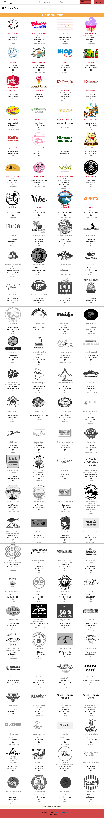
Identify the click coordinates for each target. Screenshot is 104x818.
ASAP (63, 2)
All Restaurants (85, 2)
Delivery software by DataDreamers (52, 806)
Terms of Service (58, 812)
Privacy (68, 812)
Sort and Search (11, 8)
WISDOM (55, 814)
